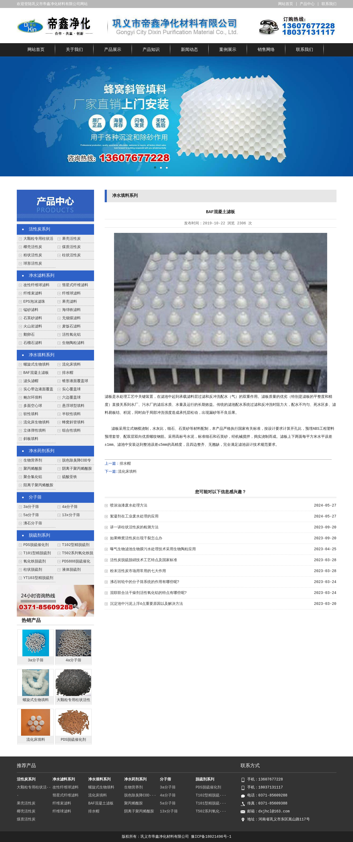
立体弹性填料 (34, 430)
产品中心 (307, 4)
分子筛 (35, 497)
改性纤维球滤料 (36, 285)
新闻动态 (189, 49)
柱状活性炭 (71, 255)
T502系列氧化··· (211, 811)
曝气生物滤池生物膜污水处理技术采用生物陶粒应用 (153, 549)
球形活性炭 (32, 263)
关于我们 (74, 49)
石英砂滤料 (32, 318)
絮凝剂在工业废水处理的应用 (134, 516)
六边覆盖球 (71, 397)
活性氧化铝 (71, 335)
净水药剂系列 (41, 451)
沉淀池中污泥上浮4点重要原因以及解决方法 (146, 604)
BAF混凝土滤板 (36, 373)
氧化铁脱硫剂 (34, 561)
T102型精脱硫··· (211, 795)
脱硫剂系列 (39, 535)
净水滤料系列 (41, 275)
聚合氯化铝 (32, 477)
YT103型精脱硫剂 (38, 578)
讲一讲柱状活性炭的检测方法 (134, 527)
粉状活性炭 (32, 255)
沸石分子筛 (32, 523)
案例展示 (227, 49)
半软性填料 (71, 414)
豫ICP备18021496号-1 (211, 837)
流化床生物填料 (36, 422)
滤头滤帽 (30, 381)
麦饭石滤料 (71, 326)
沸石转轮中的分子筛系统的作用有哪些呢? (144, 582)
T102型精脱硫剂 (76, 545)
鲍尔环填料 (32, 397)
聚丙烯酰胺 (32, 469)
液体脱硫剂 (71, 570)
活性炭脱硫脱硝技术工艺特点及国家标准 (143, 560)
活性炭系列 (39, 229)
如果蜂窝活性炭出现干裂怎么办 (136, 538)
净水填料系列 (41, 355)
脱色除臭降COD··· (140, 795)
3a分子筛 (31, 507)
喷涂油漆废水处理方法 (128, 505)
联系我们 (329, 4)
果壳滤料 (69, 301)
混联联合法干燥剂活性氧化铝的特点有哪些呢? (148, 593)
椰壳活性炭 (32, 247)
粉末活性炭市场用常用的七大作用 (138, 571)
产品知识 (151, 49)
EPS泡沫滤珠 (34, 301)
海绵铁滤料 (71, 310)
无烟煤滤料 (71, 318)
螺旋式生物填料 (36, 364)
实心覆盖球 (71, 389)
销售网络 (266, 49)
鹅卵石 (29, 335)
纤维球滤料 (71, 293)
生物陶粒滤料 (73, 343)
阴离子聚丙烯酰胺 (77, 469)
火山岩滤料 (32, 326)
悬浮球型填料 (73, 406)
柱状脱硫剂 (32, 570)
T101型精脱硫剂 (37, 553)
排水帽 (67, 373)
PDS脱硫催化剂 (36, 545)
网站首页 (285, 4)
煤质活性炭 (71, 247)
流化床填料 (71, 364)
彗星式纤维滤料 (75, 285)
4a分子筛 (70, 507)
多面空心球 (32, 406)
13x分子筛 (71, 515)
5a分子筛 (31, 515)
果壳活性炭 (71, 239)
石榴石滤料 (32, 343)
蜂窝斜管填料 (73, 422)
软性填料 (30, 414)
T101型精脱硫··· (211, 803)
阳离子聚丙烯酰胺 (38, 485)
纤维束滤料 (32, 293)
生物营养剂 (32, 460)
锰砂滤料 (30, 310)
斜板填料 (30, 439)
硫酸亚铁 (69, 477)
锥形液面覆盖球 (75, 381)
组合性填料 (71, 430)
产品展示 (112, 49)
